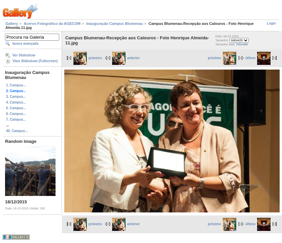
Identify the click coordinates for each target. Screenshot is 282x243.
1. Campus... (16, 85)
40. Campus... (17, 131)
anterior (126, 58)
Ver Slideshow (23, 55)
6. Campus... (16, 114)
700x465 (242, 44)
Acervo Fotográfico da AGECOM (52, 24)
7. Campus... (16, 119)
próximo (222, 58)
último (258, 58)
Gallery (11, 24)
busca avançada (25, 43)
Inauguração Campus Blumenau (114, 24)
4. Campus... (16, 102)
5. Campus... (16, 108)
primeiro (87, 58)
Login (271, 23)
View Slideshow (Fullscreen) (35, 61)
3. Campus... (16, 96)
